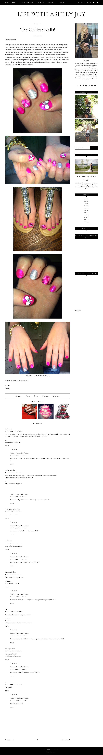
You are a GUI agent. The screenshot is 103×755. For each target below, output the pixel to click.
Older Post (65, 739)
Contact (62, 2)
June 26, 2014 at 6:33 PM (18, 669)
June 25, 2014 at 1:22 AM (18, 455)
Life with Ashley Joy (51, 14)
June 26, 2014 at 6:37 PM (18, 700)
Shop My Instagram (26, 2)
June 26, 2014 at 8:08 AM (13, 650)
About (14, 2)
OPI (40, 24)
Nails (36, 24)
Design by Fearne (50, 751)
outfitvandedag (10, 470)
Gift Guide (40, 2)
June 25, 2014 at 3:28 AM (13, 472)
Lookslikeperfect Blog (12, 509)
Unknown (8, 429)
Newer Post (9, 739)
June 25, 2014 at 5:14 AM (13, 542)
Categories (50, 2)
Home (7, 2)
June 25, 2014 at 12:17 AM (13, 431)
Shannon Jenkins (10, 572)
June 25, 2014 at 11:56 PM (13, 611)
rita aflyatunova (10, 648)
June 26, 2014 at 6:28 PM (18, 596)
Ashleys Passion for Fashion (19, 453)
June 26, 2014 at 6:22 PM (18, 496)
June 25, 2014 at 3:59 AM (13, 511)
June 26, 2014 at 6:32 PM (18, 635)
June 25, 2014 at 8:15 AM (13, 574)
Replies (14, 449)
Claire (7, 609)
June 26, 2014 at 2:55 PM (13, 684)
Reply (7, 445)
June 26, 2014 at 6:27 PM (18, 527)
